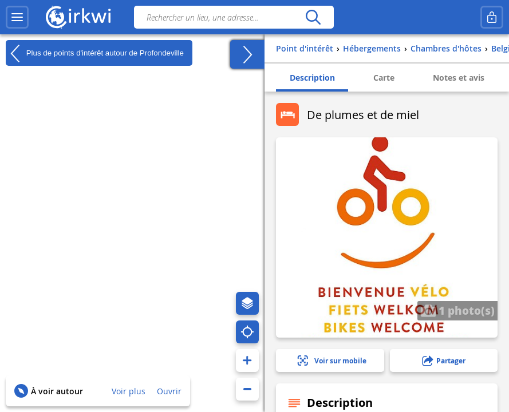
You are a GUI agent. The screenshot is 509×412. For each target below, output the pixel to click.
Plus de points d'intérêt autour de (95, 53)
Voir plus (128, 391)
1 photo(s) (457, 310)
